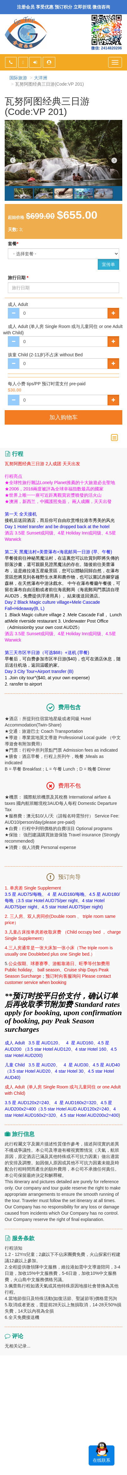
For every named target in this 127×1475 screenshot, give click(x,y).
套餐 (13, 243)
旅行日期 (18, 277)
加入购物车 (63, 417)
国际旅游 (18, 77)
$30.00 (14, 390)
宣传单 (108, 264)
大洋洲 (40, 77)
